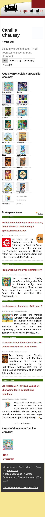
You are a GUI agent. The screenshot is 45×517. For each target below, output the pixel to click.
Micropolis (22, 137)
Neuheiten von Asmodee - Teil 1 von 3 (22, 306)
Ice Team (22, 112)
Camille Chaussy (21, 200)
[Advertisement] (22, 22)
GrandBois (8, 112)
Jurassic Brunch (8, 125)
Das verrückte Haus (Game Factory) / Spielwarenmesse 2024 (8, 456)
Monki (8, 150)
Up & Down (22, 187)
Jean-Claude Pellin (21, 196)
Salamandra (22, 175)
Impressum (12, 470)
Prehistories (8, 162)
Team (39, 467)
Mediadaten (9, 467)
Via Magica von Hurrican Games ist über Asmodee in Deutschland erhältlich (20, 390)
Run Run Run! (8, 175)
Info (5, 60)
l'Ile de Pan (8, 137)
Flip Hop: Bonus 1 (23, 99)
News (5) (7, 65)
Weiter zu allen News (22, 423)
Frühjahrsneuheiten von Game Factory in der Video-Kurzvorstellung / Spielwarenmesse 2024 (22, 226)
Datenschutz (25, 467)
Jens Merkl (19, 203)
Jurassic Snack (22, 125)
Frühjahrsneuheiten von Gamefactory (22, 270)
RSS (40, 213)
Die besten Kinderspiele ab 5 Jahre (20, 487)
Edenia (22, 87)
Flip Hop (8, 99)
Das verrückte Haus (8, 88)
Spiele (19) (15, 60)
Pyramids (22, 162)
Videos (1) (29, 60)
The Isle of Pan (8, 187)
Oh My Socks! (22, 150)
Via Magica (8, 199)
